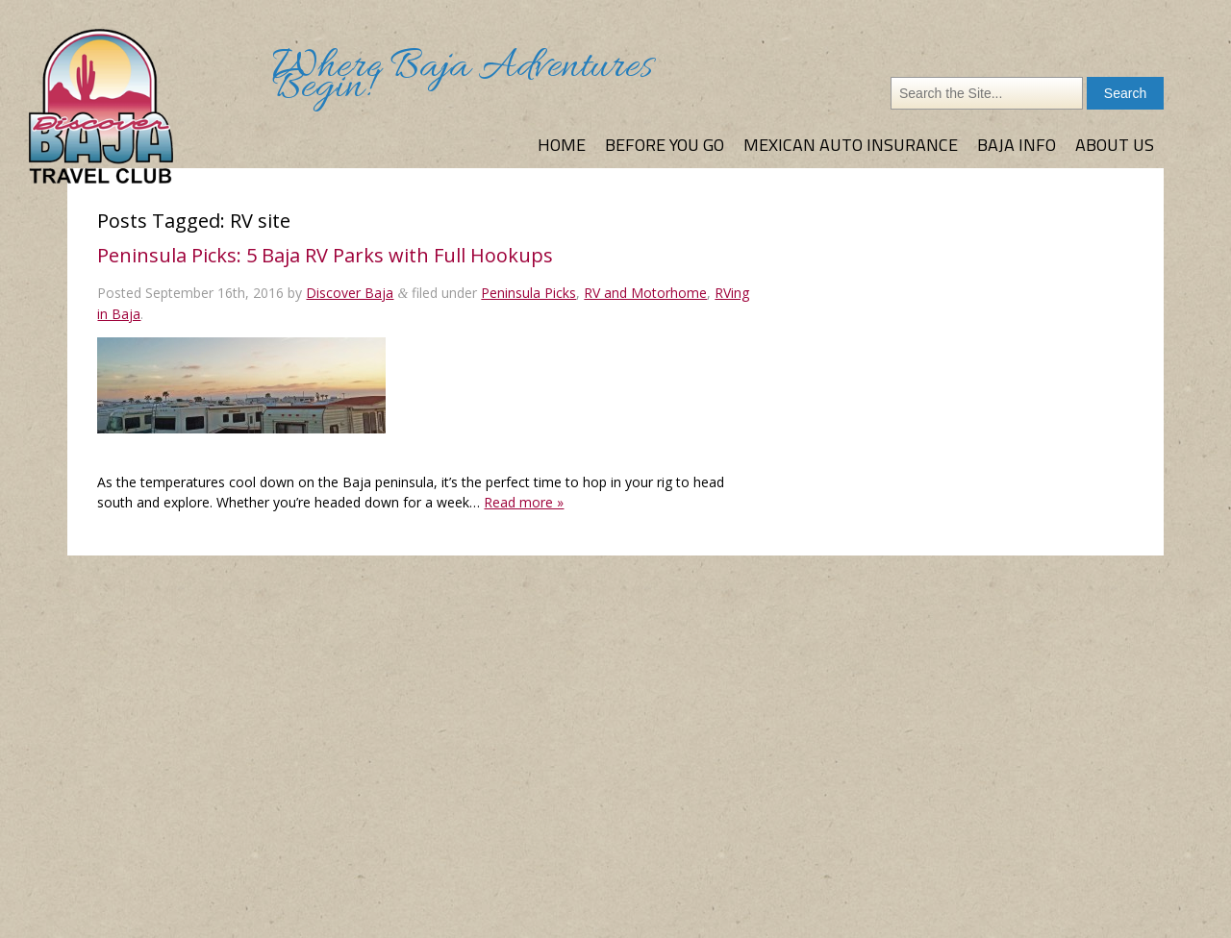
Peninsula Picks (528, 293)
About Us (1114, 145)
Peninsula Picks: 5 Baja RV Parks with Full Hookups (325, 255)
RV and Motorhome (645, 293)
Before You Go (664, 145)
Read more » (524, 502)
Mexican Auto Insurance (850, 145)
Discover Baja (349, 293)
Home (562, 145)
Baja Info (1016, 145)
